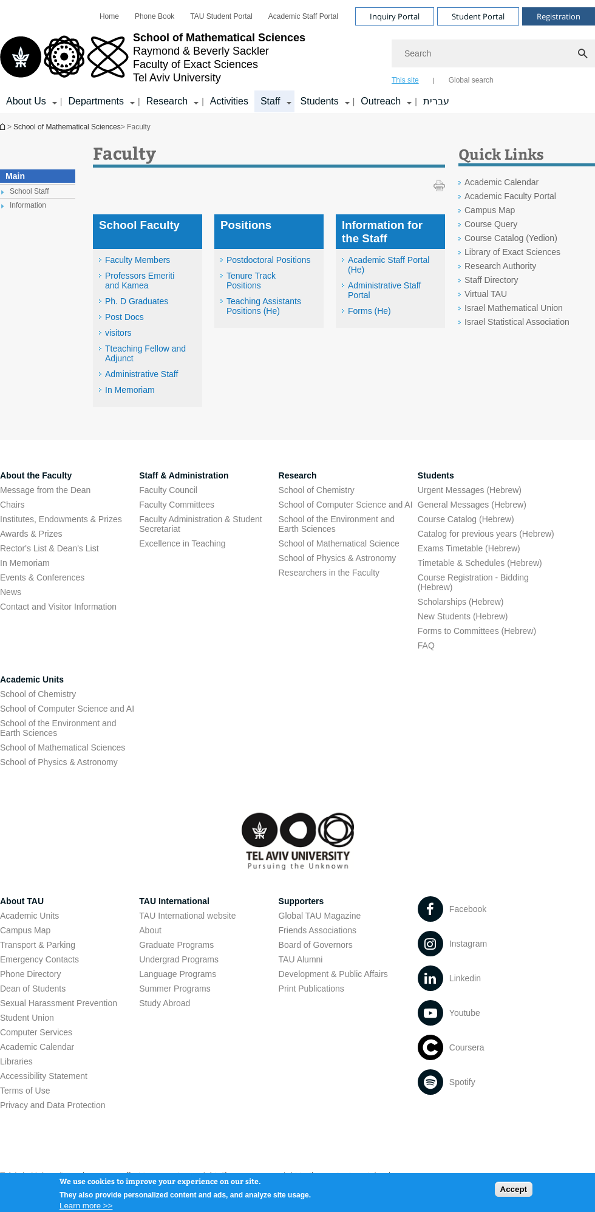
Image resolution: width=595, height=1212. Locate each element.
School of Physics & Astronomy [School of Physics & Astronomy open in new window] (337, 558)
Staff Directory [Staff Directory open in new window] (491, 280)
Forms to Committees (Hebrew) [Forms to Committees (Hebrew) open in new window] (477, 631)
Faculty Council (168, 490)
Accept (513, 1190)
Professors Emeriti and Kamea (139, 280)
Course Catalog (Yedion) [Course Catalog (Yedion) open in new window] (510, 238)
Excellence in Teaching (182, 543)
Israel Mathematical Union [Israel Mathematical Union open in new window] (513, 308)
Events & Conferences (42, 577)
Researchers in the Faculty (329, 572)
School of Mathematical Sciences (3, 126)
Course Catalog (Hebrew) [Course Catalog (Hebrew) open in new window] (466, 519)
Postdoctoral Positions (268, 260)
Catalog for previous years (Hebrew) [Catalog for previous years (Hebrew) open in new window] (486, 534)
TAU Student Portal (221, 16)
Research (298, 475)
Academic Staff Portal (303, 16)
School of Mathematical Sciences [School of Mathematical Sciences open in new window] (62, 747)
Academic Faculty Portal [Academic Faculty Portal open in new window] (510, 196)
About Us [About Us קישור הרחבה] (26, 101)
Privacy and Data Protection (53, 1105)
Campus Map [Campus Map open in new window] (489, 210)
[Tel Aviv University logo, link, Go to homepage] (152, 57)
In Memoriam (130, 390)
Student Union (27, 1018)
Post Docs (124, 317)
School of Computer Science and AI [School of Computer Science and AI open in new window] (346, 504)
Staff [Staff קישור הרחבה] (270, 101)
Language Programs (177, 974)
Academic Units (32, 679)
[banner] (297, 56)
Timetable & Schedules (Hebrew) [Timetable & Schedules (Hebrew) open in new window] (480, 563)
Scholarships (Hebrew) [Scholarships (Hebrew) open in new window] (461, 602)
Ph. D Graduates (136, 301)
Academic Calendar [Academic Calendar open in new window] (501, 182)
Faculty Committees (176, 504)
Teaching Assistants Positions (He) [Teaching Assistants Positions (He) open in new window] (263, 306)
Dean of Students (33, 988)
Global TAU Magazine (320, 916)
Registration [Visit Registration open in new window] (558, 16)
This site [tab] (405, 80)
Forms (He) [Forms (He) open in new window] (369, 311)
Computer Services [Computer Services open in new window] (36, 1032)
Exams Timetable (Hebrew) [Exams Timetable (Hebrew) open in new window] (469, 548)
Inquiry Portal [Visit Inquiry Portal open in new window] (395, 16)
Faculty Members (137, 260)
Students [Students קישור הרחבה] (320, 101)
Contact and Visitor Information (58, 606)
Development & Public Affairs (333, 974)
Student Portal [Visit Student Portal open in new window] (478, 16)
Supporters (301, 901)
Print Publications (311, 988)
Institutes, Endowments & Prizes (61, 519)
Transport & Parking (37, 945)
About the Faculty (36, 475)
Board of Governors (316, 945)
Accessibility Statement (43, 1076)
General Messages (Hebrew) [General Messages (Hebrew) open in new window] (472, 504)
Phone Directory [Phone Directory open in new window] (30, 974)
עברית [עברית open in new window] (436, 101)
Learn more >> (85, 1206)
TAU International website (187, 916)
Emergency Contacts (39, 959)
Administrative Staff (141, 374)
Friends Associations (317, 930)
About (150, 930)
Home (109, 16)
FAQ (426, 645)
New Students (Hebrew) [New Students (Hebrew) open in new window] (463, 616)
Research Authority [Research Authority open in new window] (500, 266)
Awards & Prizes (31, 534)
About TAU (22, 901)
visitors (118, 333)
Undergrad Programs (179, 959)
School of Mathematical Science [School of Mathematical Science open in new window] (339, 543)
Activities (229, 101)
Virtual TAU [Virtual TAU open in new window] (485, 294)
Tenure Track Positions (251, 280)
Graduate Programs (176, 945)
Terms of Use (25, 1090)
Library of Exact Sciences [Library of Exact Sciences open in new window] (512, 252)
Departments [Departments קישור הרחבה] (96, 101)
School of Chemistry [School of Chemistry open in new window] (317, 490)
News (10, 592)
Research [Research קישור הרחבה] (167, 101)
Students (436, 475)
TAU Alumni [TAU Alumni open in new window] (301, 959)
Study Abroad (164, 1003)
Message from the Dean (45, 490)
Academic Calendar (37, 1047)
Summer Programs (174, 988)
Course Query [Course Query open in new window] (490, 224)
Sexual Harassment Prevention (58, 1003)
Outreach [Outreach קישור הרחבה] (381, 101)
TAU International (174, 901)
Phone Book (154, 16)
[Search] (493, 53)
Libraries (16, 1061)
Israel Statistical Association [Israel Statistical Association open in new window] (517, 322)
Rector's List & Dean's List (49, 548)
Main (15, 176)
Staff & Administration (183, 475)
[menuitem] (109, 16)
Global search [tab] (471, 80)
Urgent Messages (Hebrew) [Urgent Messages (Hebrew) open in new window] (470, 490)
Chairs (12, 504)
